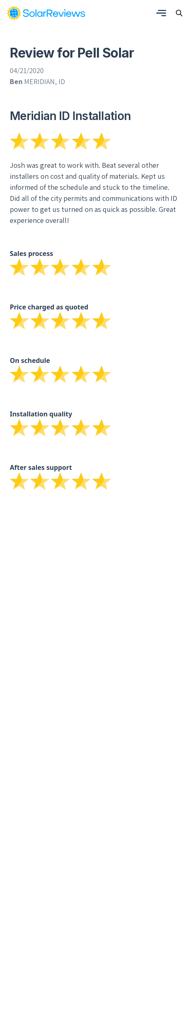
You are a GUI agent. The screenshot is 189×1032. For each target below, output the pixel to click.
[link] (46, 13)
